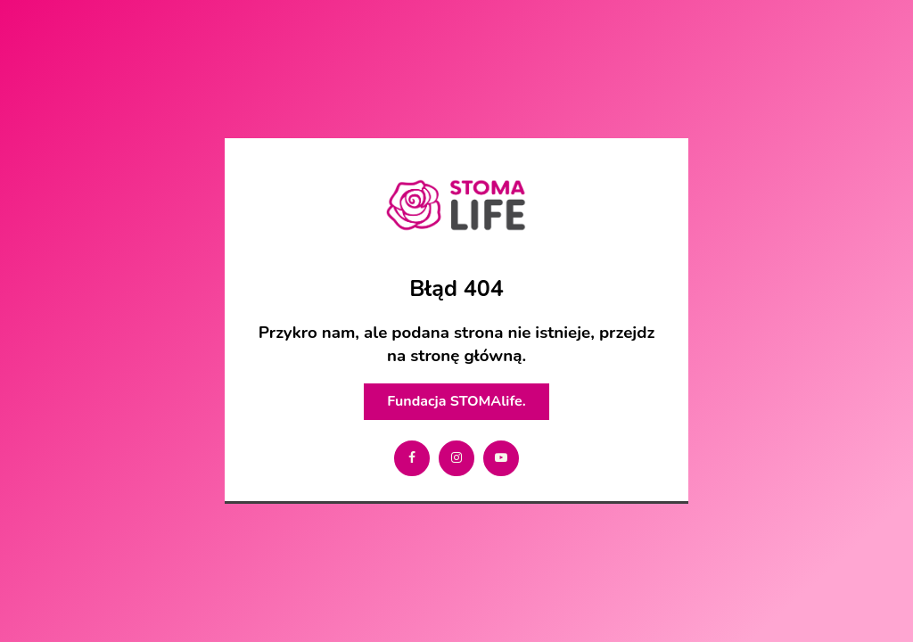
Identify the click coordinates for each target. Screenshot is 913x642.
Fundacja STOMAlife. (456, 401)
